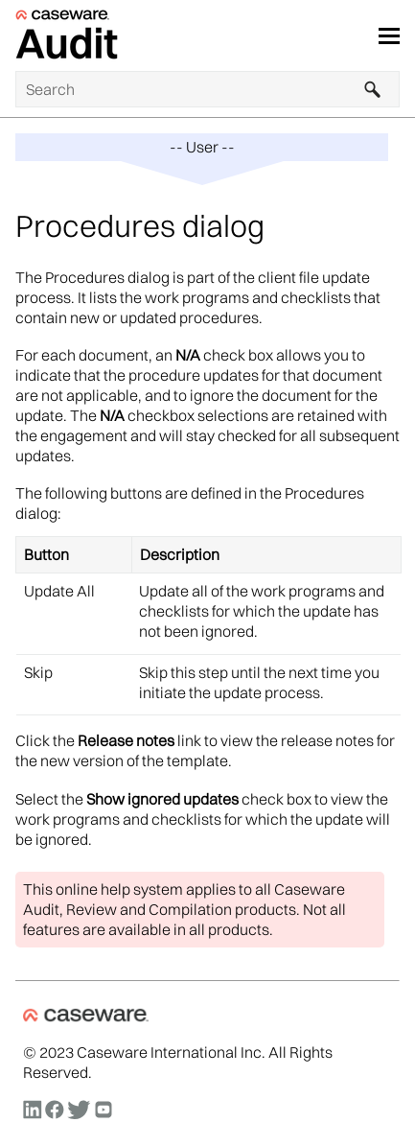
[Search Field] (207, 89)
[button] (373, 89)
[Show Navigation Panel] (389, 35)
